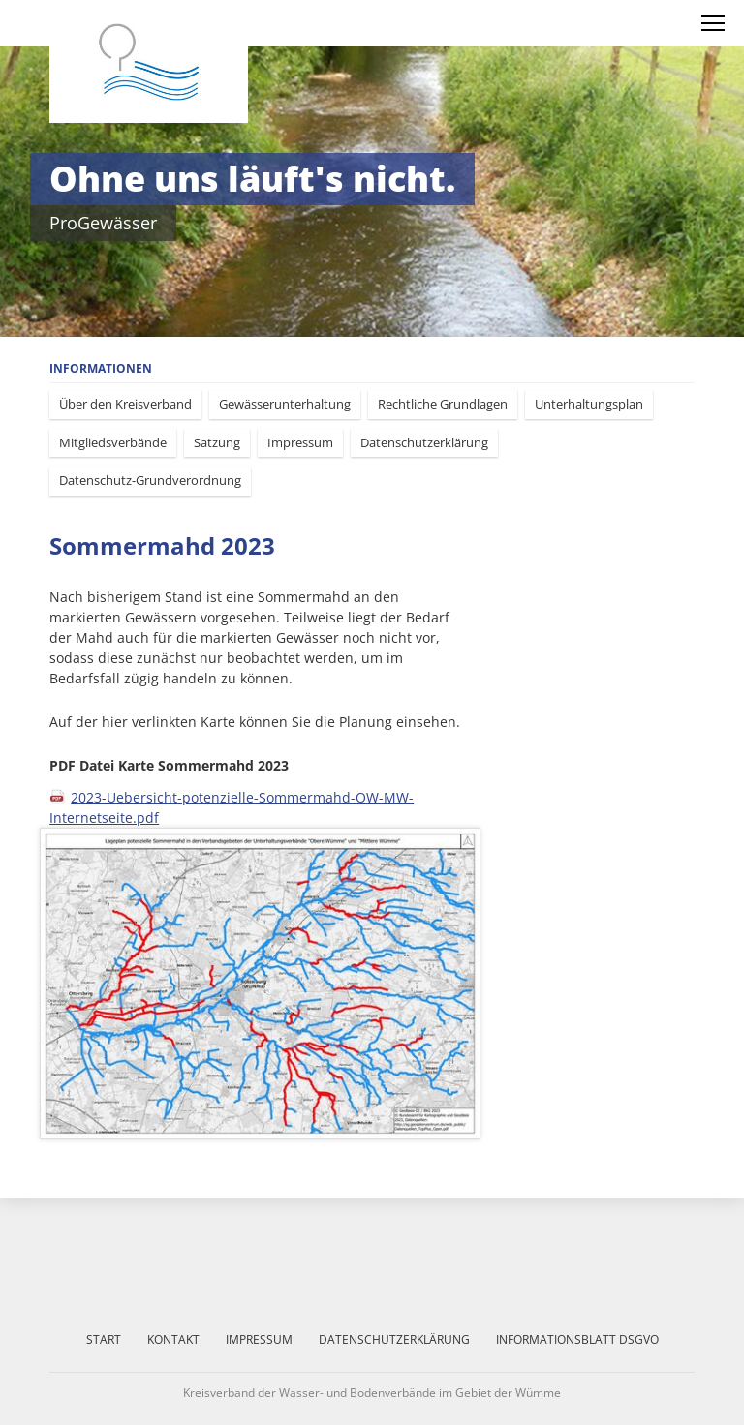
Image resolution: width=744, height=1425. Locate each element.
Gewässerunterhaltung (285, 403)
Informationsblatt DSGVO (577, 1339)
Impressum (300, 442)
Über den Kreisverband (125, 403)
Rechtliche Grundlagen (443, 403)
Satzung (217, 442)
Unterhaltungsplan (589, 403)
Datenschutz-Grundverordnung (150, 480)
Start (103, 1339)
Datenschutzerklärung (424, 442)
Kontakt (173, 1339)
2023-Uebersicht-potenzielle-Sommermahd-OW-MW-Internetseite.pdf (231, 807)
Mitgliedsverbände (113, 442)
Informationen (100, 368)
